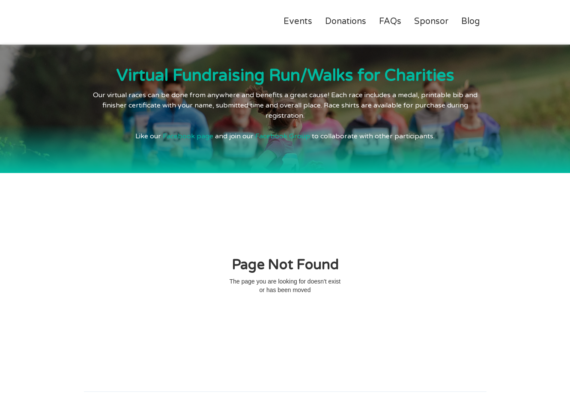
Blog (470, 21)
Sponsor (431, 21)
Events (298, 21)
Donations (345, 21)
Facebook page (188, 136)
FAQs (390, 21)
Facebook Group (282, 136)
